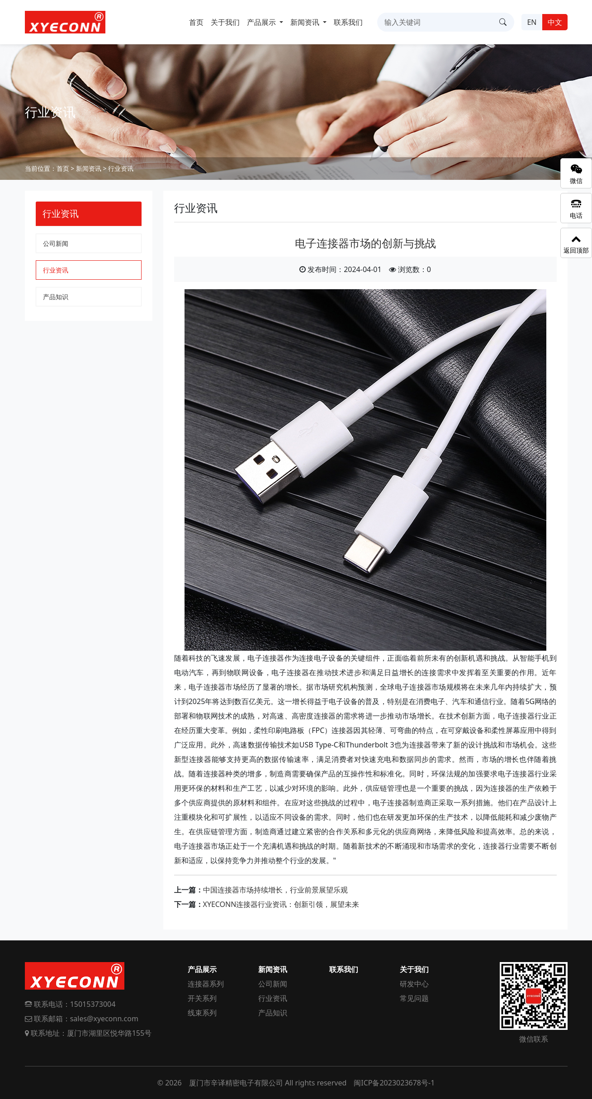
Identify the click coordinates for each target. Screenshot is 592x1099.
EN (531, 22)
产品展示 (202, 969)
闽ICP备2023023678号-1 (394, 1083)
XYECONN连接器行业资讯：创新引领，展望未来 (281, 904)
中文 (555, 22)
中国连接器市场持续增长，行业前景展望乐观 (275, 890)
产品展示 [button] (262, 22)
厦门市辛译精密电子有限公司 (236, 1083)
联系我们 (348, 22)
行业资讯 (120, 168)
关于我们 (225, 22)
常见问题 (414, 998)
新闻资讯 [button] (305, 22)
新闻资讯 (88, 168)
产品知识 (55, 296)
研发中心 (414, 984)
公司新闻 (55, 243)
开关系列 (202, 998)
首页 (196, 22)
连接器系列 (206, 984)
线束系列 (202, 1013)
